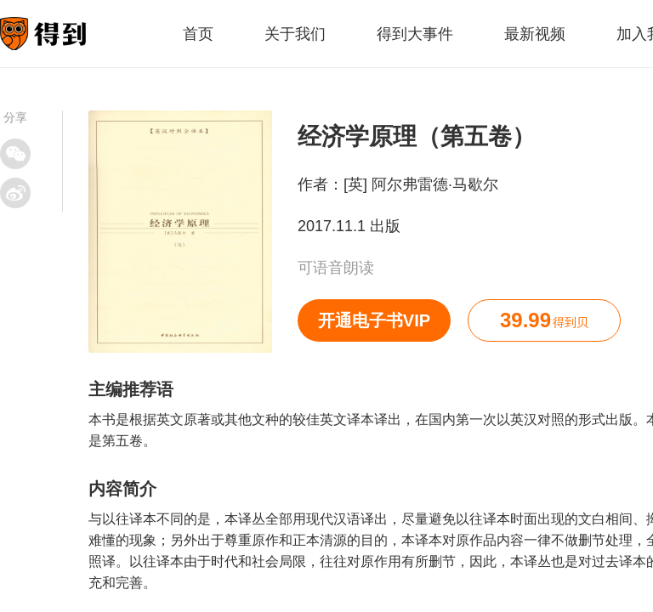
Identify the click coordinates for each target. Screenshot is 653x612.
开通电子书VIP (374, 320)
